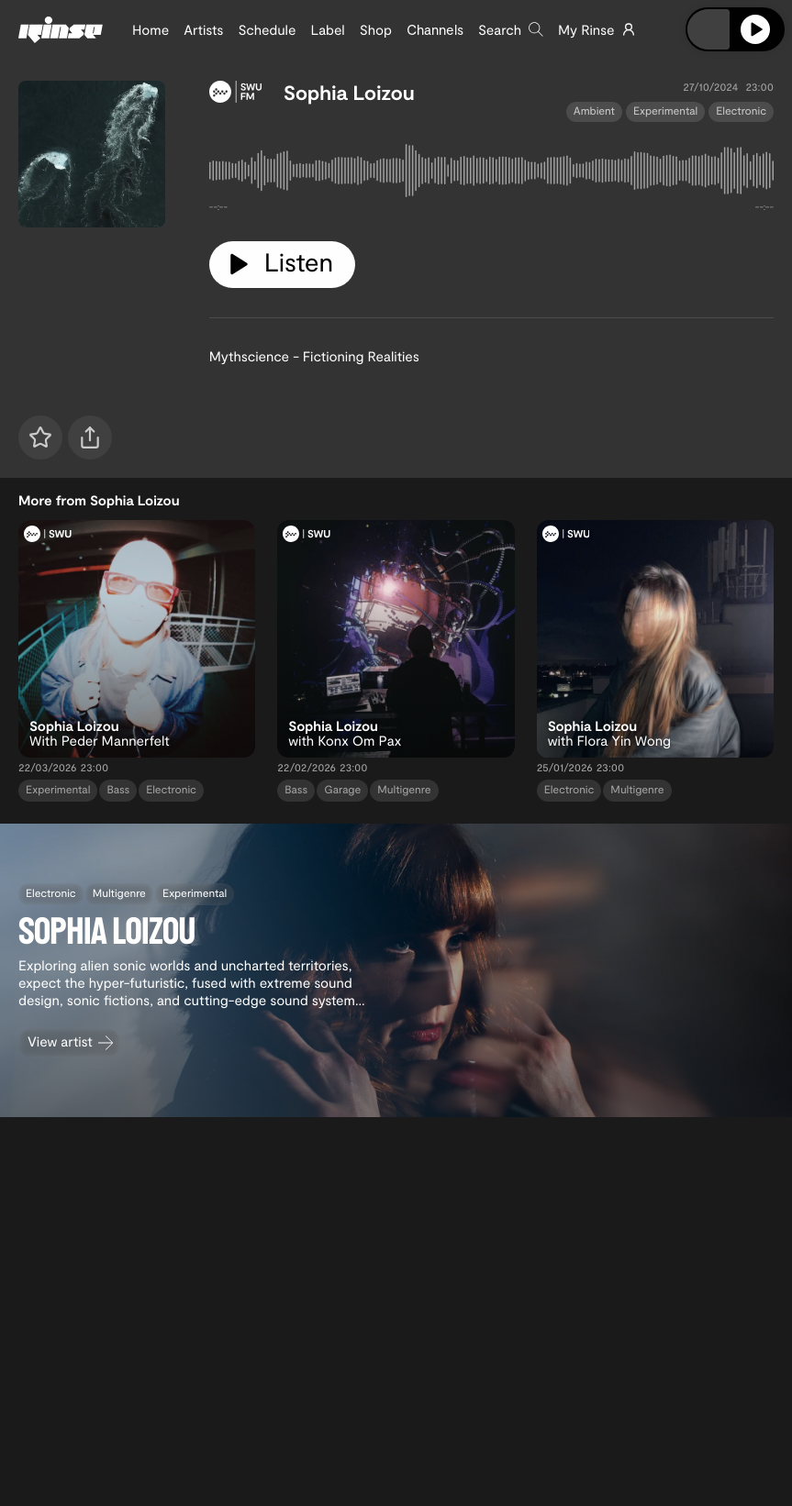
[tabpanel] (491, 174)
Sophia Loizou (349, 93)
